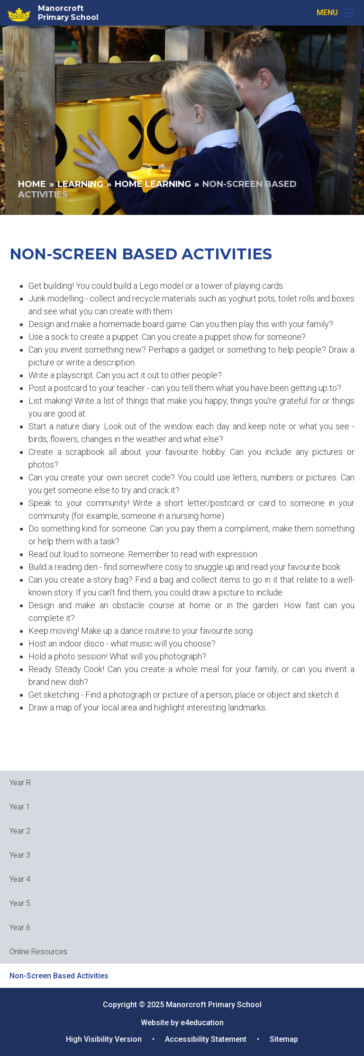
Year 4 (19, 879)
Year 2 (19, 830)
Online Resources (38, 951)
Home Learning (153, 184)
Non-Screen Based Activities (59, 975)
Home (32, 184)
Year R (20, 782)
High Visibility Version (104, 1039)
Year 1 (19, 806)
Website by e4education (182, 1022)
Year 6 (19, 927)
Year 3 (19, 855)
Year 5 (19, 903)
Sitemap (284, 1039)
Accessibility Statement (205, 1039)
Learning (80, 184)
